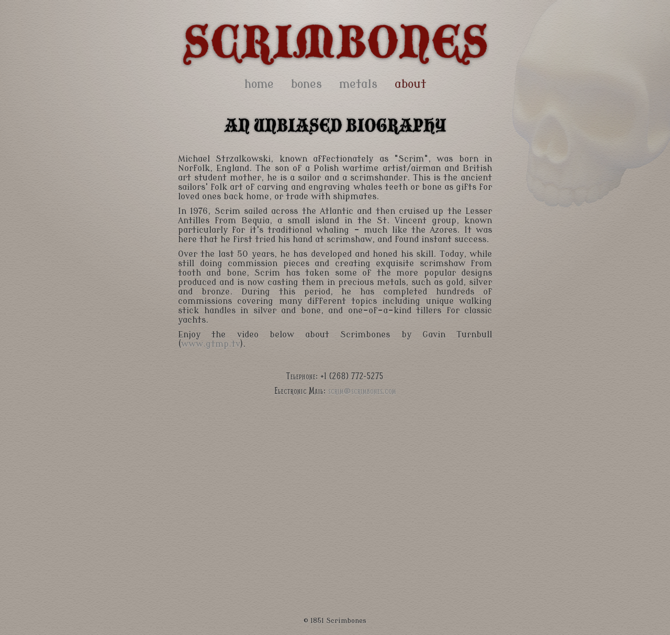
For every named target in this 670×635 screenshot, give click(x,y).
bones (306, 84)
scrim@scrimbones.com (362, 390)
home (259, 84)
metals (358, 84)
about (410, 84)
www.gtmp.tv (210, 344)
